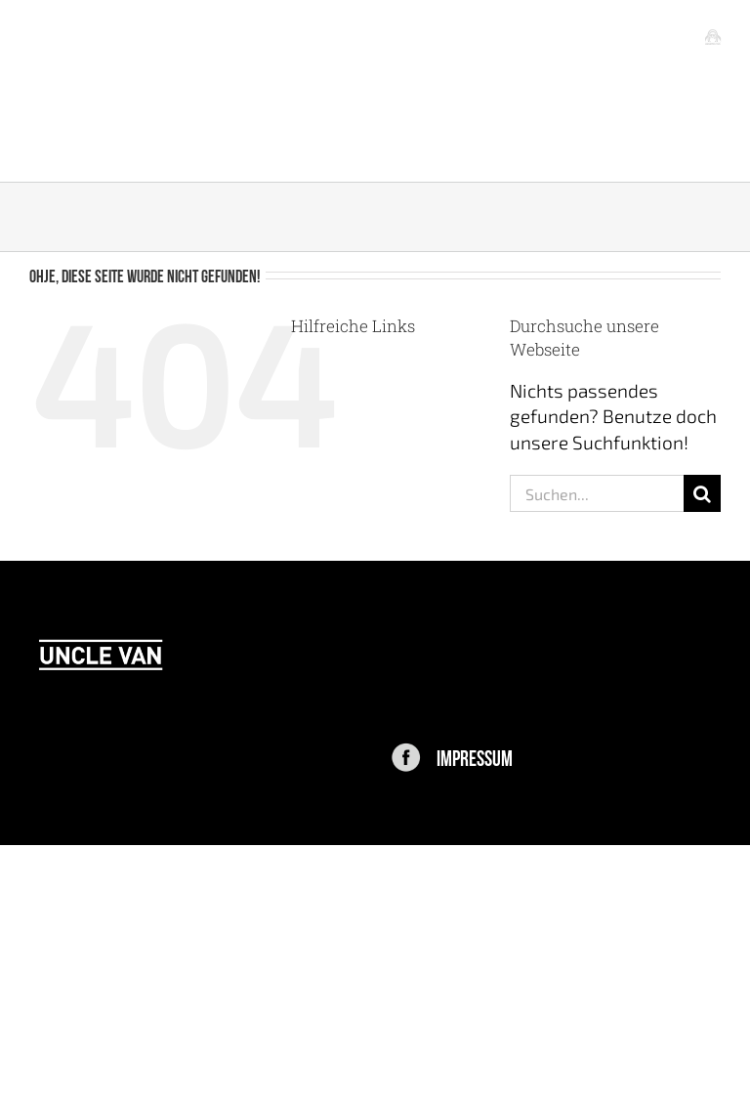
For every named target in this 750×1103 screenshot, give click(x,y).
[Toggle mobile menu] (713, 36)
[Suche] (702, 493)
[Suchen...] (597, 493)
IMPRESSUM (475, 756)
